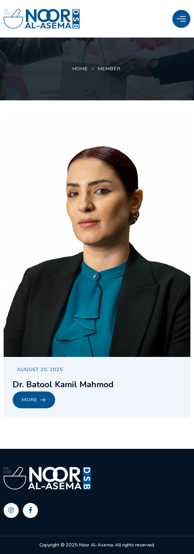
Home (80, 68)
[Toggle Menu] (181, 19)
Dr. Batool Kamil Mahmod (63, 384)
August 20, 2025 (40, 369)
